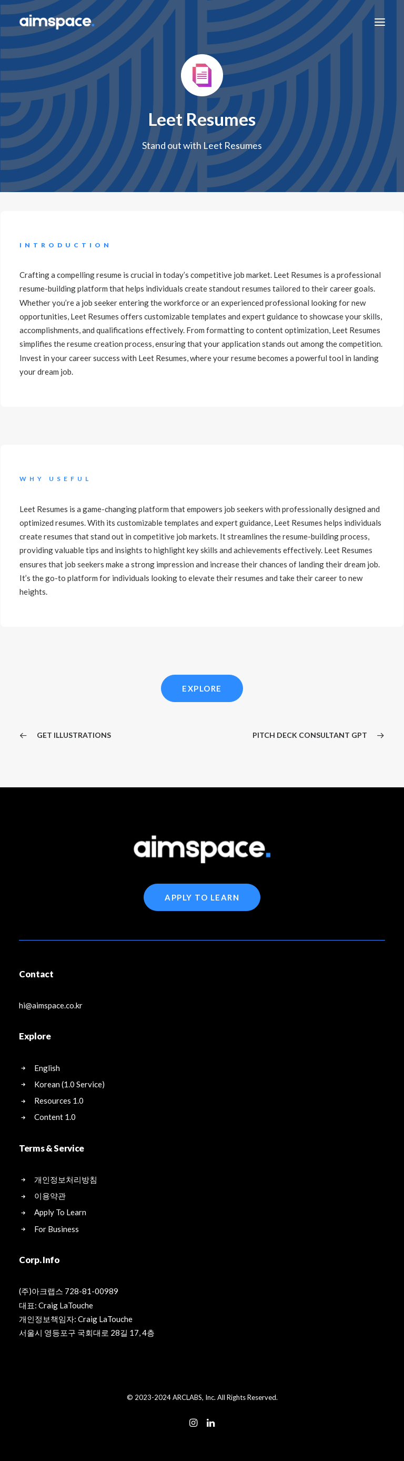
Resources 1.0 (59, 1100)
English (47, 1068)
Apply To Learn (202, 897)
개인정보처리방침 (65, 1179)
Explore (202, 688)
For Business (56, 1229)
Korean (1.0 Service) (69, 1084)
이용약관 (50, 1195)
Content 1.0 (55, 1117)
